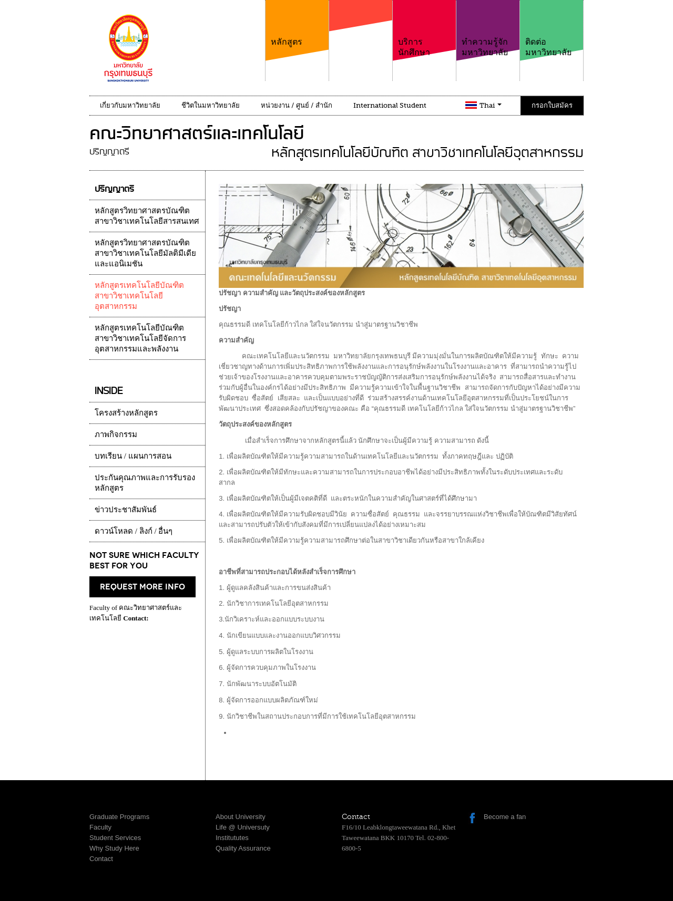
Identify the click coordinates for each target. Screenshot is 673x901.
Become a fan (505, 817)
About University (241, 817)
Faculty (100, 827)
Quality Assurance (243, 848)
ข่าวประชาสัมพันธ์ (126, 509)
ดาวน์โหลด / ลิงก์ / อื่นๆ (133, 531)
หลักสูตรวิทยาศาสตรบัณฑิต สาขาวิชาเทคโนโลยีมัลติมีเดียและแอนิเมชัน (145, 253)
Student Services (115, 838)
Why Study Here (114, 848)
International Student (389, 105)
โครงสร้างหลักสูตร (126, 413)
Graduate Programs (119, 817)
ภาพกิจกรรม (116, 434)
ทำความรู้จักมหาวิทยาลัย (487, 28)
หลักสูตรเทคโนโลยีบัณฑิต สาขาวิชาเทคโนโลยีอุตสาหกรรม (139, 295)
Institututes (232, 838)
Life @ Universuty (243, 827)
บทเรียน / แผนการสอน (133, 456)
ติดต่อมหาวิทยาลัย (551, 28)
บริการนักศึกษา (424, 28)
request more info (142, 587)
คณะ (360, 36)
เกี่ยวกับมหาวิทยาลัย (130, 105)
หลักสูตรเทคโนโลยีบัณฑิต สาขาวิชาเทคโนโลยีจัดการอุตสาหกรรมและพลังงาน (140, 338)
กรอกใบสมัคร (552, 105)
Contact (101, 859)
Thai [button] (491, 105)
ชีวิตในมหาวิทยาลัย (210, 105)
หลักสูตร (297, 23)
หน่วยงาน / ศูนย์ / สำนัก (296, 105)
